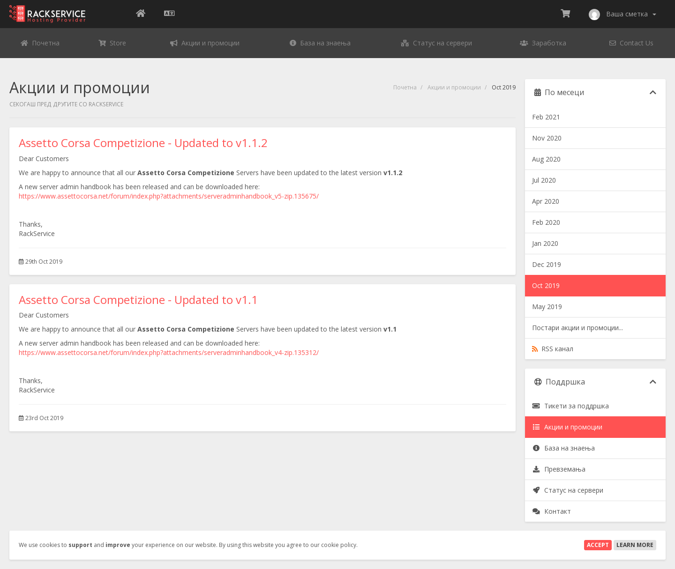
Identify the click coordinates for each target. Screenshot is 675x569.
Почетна (405, 87)
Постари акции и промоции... (577, 327)
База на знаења (563, 447)
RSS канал (552, 348)
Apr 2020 (545, 201)
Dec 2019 (546, 264)
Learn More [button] (634, 545)
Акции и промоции (454, 87)
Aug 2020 (546, 159)
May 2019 (547, 306)
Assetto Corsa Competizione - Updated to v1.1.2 (143, 142)
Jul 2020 (544, 180)
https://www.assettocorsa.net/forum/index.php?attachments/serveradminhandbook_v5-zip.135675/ (169, 196)
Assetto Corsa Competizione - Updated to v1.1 (138, 299)
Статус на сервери (567, 490)
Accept (598, 545)
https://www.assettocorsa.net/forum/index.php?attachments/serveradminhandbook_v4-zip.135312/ (169, 352)
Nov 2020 (547, 137)
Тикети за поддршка (570, 405)
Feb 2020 (546, 222)
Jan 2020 (545, 243)
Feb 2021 (546, 116)
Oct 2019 (546, 285)
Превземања (558, 469)
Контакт (551, 511)
